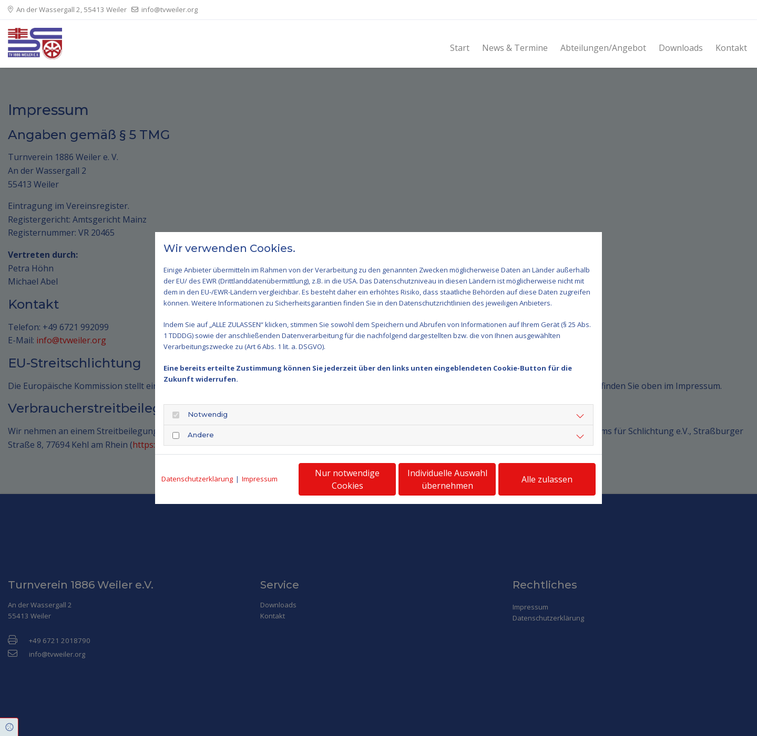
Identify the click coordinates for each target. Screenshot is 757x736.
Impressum (260, 478)
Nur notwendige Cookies (347, 479)
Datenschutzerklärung (197, 478)
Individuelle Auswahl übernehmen (447, 479)
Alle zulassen (546, 479)
